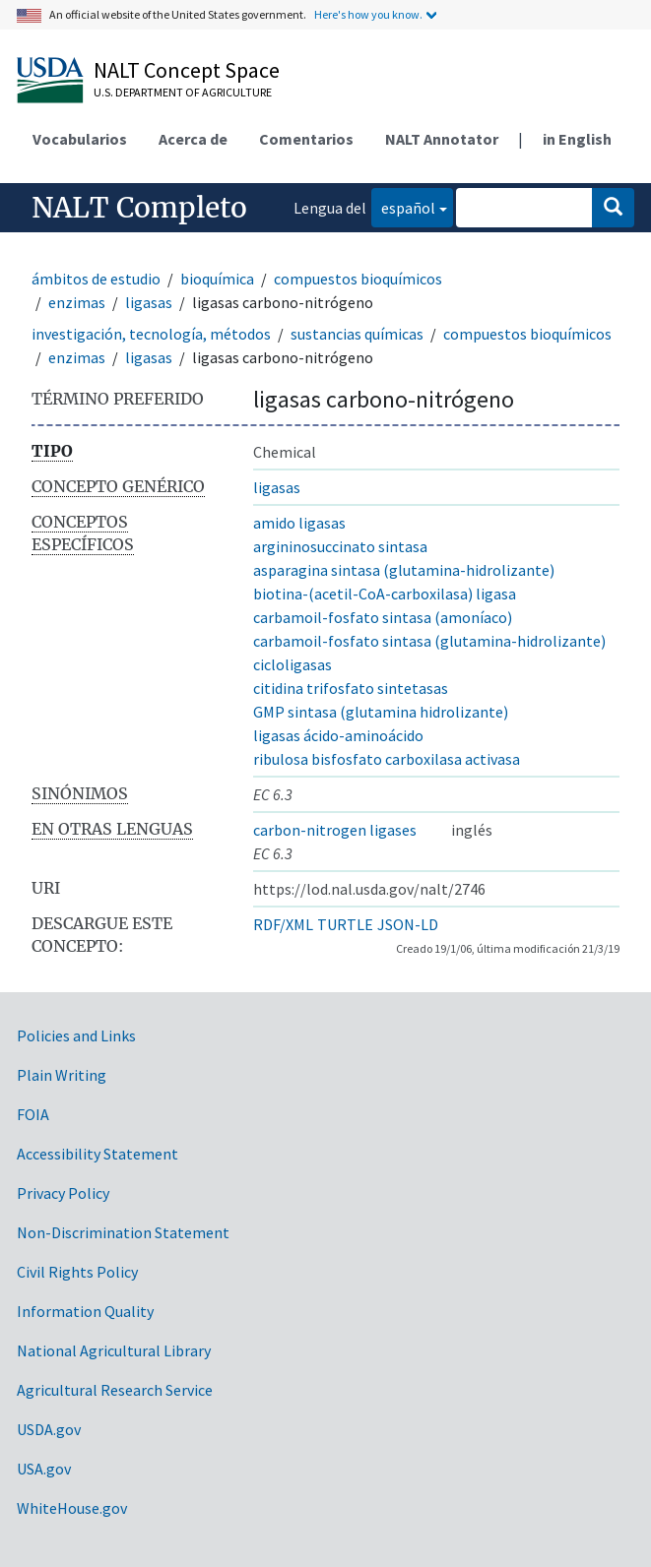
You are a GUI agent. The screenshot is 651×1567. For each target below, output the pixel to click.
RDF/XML (283, 924)
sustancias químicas (357, 334)
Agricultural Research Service (115, 1390)
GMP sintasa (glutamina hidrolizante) (380, 711)
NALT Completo (139, 207)
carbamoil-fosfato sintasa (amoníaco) (382, 617)
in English (577, 139)
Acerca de (193, 139)
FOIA (33, 1114)
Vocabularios (80, 139)
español (403, 206)
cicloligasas (292, 664)
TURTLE (345, 924)
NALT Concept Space (187, 70)
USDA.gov (49, 1429)
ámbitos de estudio (96, 278)
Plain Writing (61, 1075)
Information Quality (85, 1311)
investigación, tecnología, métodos (151, 334)
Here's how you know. (368, 14)
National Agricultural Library (114, 1350)
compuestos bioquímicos (358, 278)
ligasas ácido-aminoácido (338, 735)
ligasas (148, 302)
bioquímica (217, 278)
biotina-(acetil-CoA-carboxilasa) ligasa (384, 593)
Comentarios (306, 139)
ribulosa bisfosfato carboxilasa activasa (386, 759)
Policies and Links (76, 1035)
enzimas (76, 302)
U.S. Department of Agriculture (183, 92)
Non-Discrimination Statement (123, 1232)
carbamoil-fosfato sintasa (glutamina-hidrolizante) (429, 641)
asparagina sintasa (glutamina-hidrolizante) (403, 570)
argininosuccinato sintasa (340, 546)
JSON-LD (407, 924)
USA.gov (44, 1468)
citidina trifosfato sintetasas (350, 688)
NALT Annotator (441, 139)
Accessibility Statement (97, 1153)
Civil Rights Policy (77, 1272)
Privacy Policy (63, 1193)
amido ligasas (299, 523)
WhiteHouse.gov (72, 1508)
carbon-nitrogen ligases (335, 830)
